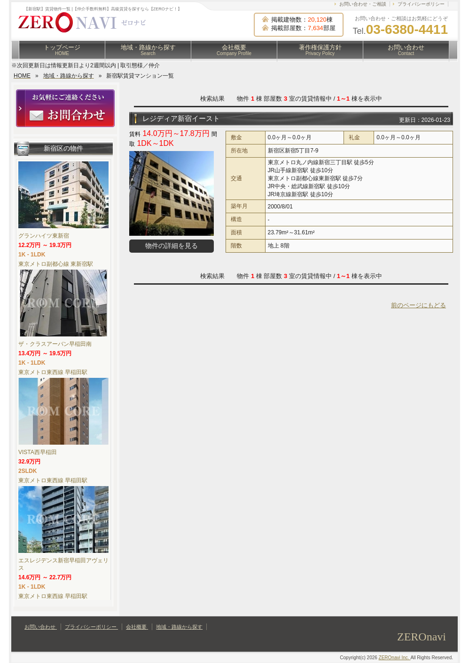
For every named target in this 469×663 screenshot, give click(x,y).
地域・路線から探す (148, 50)
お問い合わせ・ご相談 (362, 4)
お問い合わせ (406, 50)
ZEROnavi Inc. (395, 657)
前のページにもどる (418, 305)
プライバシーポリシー (421, 4)
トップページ (62, 50)
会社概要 (234, 50)
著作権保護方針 (320, 50)
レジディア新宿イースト (181, 118)
